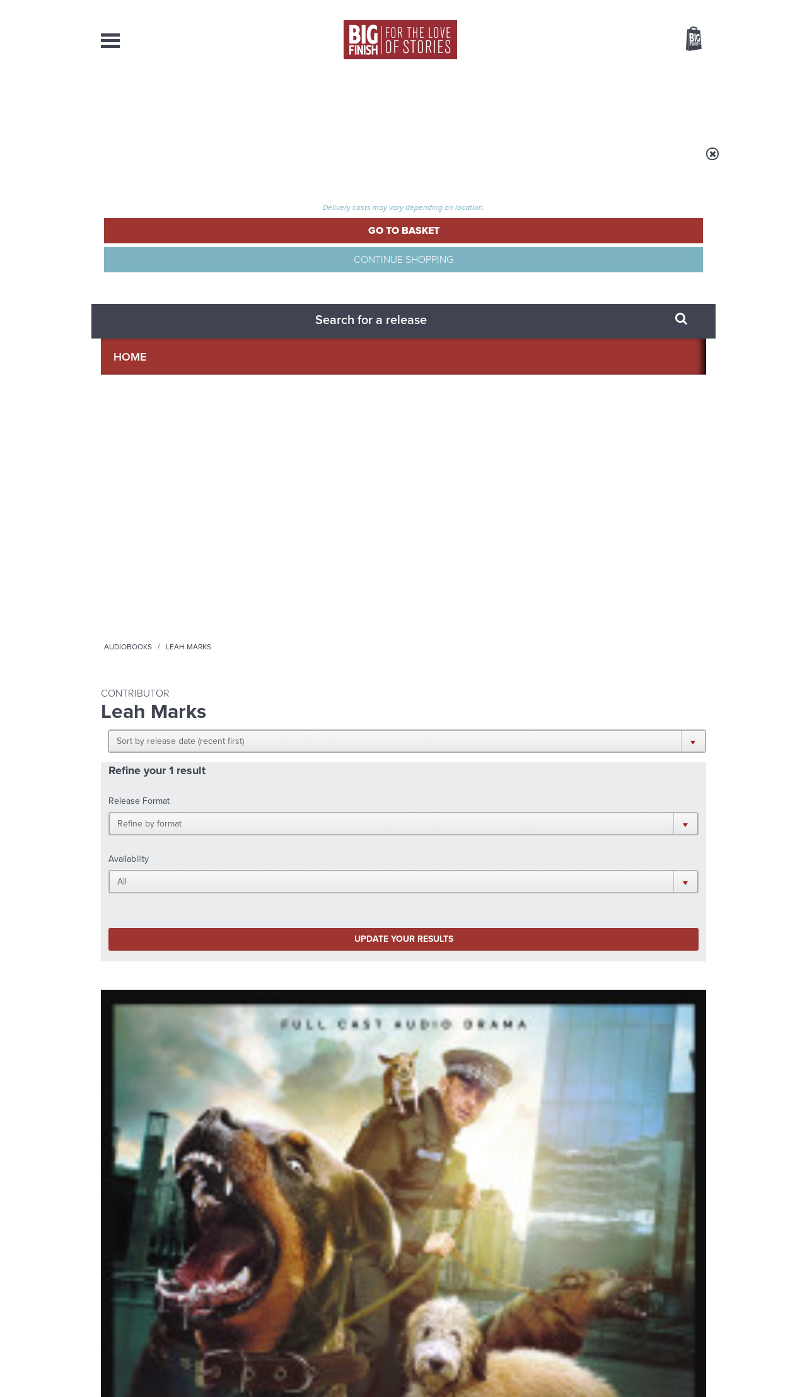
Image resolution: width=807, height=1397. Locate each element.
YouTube (571, 797)
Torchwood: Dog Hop (159, 562)
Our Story (690, 1257)
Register (676, 8)
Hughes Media (166, 1378)
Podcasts (529, 101)
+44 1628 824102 (326, 1256)
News (454, 101)
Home (174, 162)
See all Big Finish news (642, 921)
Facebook (459, 797)
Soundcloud (624, 797)
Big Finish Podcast (542, 809)
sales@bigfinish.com (313, 1267)
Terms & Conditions (367, 1363)
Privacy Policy (127, 854)
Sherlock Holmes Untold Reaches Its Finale (286, 952)
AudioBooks (169, 101)
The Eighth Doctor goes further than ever (598, 952)
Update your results (299, 349)
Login (637, 8)
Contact (679, 101)
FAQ (698, 1268)
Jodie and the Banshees (601, 1068)
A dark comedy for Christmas (267, 1078)
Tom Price (146, 577)
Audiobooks (223, 162)
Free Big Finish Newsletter (15, 282)
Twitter (495, 797)
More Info (168, 638)
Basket (686, 39)
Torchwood (121, 549)
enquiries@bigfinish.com (428, 1267)
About (606, 101)
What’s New (374, 101)
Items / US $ (627, 40)
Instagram (531, 797)
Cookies (315, 1363)
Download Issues (677, 1279)
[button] (465, 246)
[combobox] (592, 72)
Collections (272, 101)
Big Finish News (159, 919)
